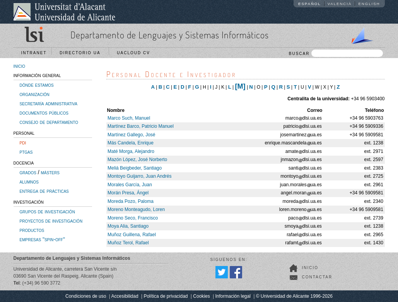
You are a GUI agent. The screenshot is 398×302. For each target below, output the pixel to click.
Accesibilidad (124, 296)
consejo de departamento (49, 122)
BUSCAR (336, 53)
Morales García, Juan (130, 184)
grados (28, 172)
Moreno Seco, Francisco (133, 218)
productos (32, 230)
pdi (23, 142)
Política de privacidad (165, 296)
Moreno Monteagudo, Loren (136, 209)
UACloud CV (135, 53)
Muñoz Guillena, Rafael (132, 234)
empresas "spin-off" (42, 239)
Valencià (340, 4)
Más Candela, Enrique (131, 143)
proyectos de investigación (51, 221)
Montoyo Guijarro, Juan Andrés (139, 176)
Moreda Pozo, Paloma (131, 201)
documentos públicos (44, 113)
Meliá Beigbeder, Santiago (135, 168)
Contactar (317, 277)
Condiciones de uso (85, 296)
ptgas (26, 152)
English (369, 4)
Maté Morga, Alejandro (131, 151)
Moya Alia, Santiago (128, 226)
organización (35, 94)
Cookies (201, 296)
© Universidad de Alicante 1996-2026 (294, 296)
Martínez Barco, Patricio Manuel (141, 126)
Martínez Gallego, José (131, 134)
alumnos (29, 181)
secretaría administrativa (48, 103)
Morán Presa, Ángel (128, 193)
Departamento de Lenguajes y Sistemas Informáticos (169, 35)
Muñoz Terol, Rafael (128, 242)
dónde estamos (37, 85)
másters (50, 172)
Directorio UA (82, 53)
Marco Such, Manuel (129, 118)
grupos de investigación (47, 211)
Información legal (232, 296)
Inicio (310, 268)
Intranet (34, 53)
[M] (240, 86)
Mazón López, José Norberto (137, 159)
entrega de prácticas (44, 191)
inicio (20, 66)
